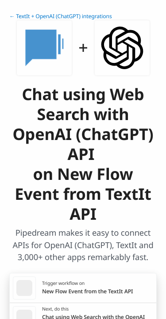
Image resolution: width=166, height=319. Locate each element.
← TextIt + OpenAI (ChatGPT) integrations (60, 16)
